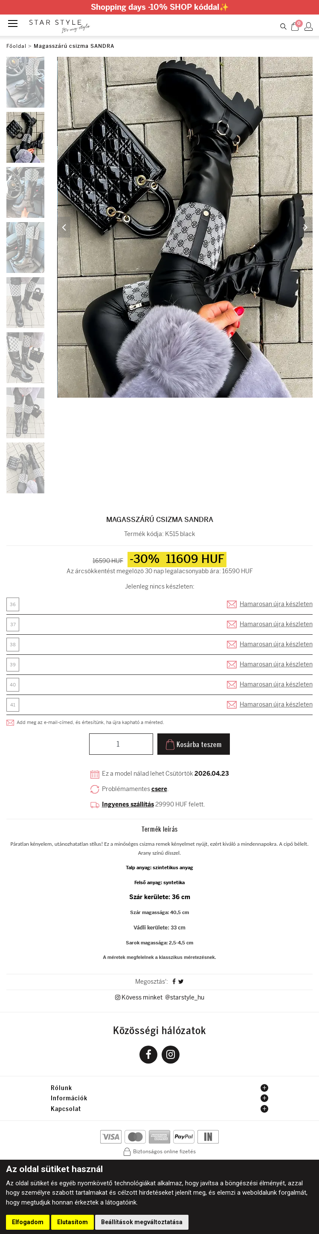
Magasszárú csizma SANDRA (74, 46)
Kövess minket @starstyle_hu (159, 998)
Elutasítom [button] (72, 1222)
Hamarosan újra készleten (276, 604)
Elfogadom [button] (28, 1222)
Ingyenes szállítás (128, 804)
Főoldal (16, 46)
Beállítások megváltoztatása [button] (142, 1222)
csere (159, 789)
